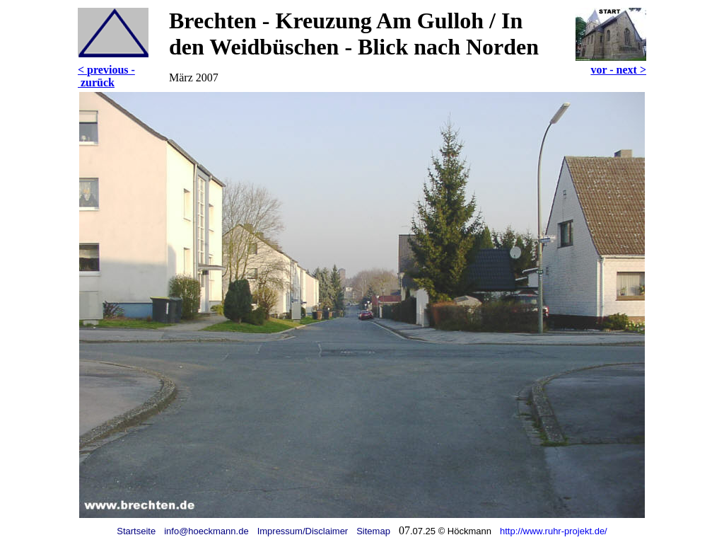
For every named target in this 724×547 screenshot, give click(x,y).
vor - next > (618, 70)
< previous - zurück (106, 76)
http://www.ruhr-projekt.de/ (553, 531)
